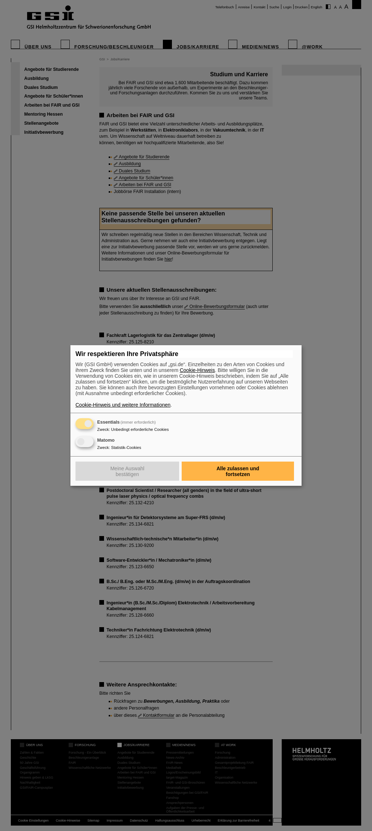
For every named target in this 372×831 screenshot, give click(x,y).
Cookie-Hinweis (197, 370)
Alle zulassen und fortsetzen (237, 471)
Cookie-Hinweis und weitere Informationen (122, 405)
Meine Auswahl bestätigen (127, 471)
